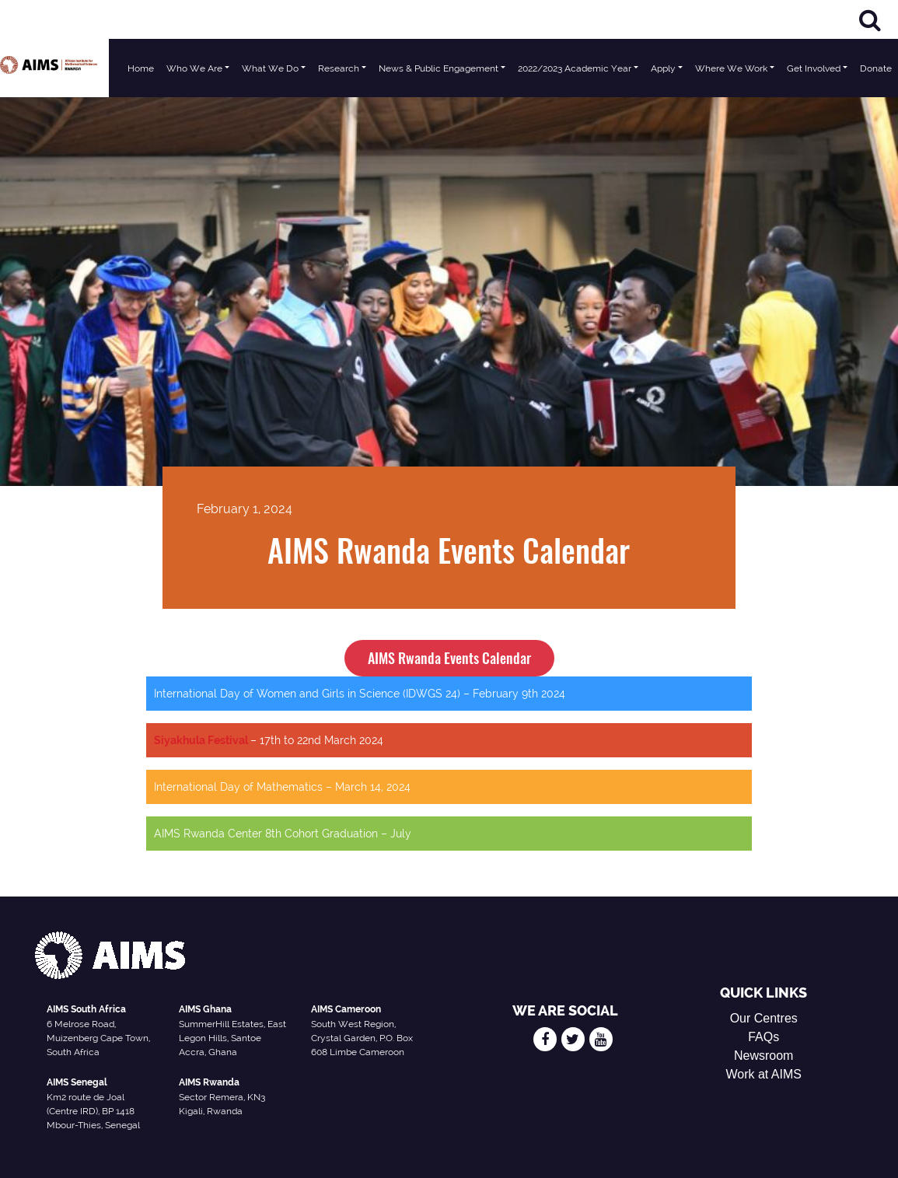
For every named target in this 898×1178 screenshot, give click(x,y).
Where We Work (731, 68)
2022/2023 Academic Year (574, 68)
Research (338, 68)
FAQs (763, 1036)
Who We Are (194, 68)
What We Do (270, 68)
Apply (663, 68)
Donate (876, 68)
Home (141, 68)
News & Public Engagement (438, 68)
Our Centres (764, 1018)
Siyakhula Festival (202, 740)
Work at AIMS (763, 1074)
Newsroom (763, 1055)
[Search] (870, 19)
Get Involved (813, 68)
